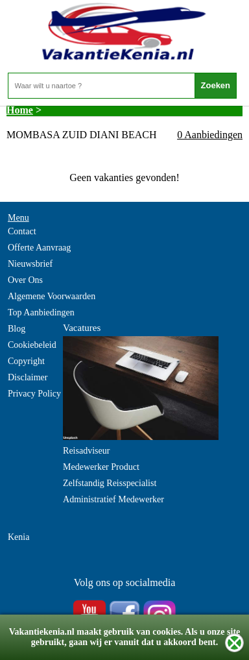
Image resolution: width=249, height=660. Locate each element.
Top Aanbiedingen (41, 312)
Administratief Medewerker (113, 499)
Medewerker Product (101, 467)
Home (19, 110)
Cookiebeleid (32, 345)
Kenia (18, 537)
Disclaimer (27, 377)
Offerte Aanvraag (39, 247)
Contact (22, 231)
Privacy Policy (34, 393)
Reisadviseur (86, 451)
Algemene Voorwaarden (51, 296)
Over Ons (25, 280)
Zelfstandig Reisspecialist (109, 483)
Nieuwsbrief (30, 264)
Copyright (26, 361)
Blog (16, 329)
